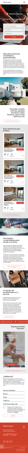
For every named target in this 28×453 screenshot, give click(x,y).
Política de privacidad (20, 449)
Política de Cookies (21, 450)
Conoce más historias (15, 371)
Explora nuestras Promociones (11, 121)
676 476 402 (13, 435)
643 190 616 (5, 435)
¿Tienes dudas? (2, 446)
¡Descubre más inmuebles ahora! (12, 214)
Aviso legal (22, 447)
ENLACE (16, 412)
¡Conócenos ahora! (9, 316)
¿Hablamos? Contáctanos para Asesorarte (14, 266)
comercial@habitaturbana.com (10, 434)
